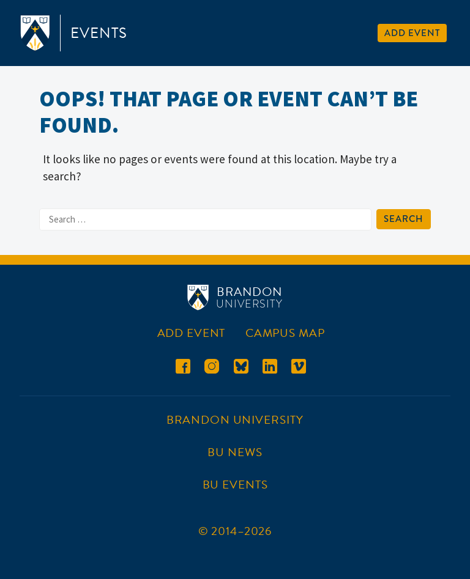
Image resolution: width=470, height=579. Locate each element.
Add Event (411, 33)
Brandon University (235, 420)
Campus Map (285, 333)
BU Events (235, 484)
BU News (234, 452)
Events (98, 33)
